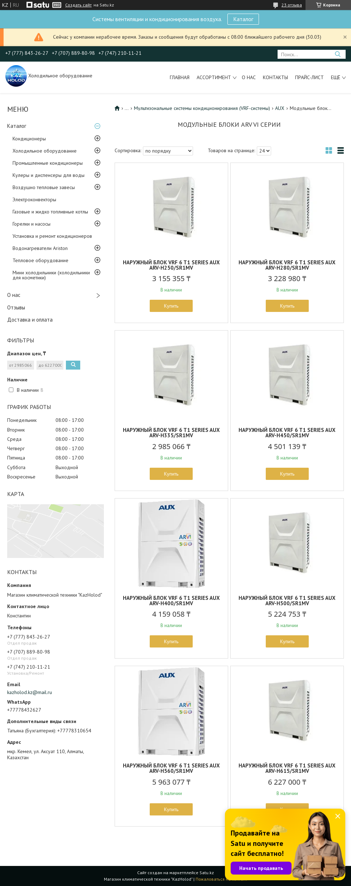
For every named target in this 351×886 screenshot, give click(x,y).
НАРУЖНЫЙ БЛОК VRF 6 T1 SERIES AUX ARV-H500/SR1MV (287, 600)
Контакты (275, 77)
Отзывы (16, 307)
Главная (179, 77)
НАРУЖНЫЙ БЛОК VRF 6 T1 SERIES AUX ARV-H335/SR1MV (171, 432)
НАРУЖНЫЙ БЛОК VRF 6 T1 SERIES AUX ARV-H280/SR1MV (287, 265)
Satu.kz (206, 872)
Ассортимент (214, 77)
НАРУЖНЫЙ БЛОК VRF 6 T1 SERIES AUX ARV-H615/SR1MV (287, 768)
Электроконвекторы (34, 199)
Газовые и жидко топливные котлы (50, 211)
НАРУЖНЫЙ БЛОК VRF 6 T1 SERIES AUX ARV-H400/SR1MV (171, 600)
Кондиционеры (29, 138)
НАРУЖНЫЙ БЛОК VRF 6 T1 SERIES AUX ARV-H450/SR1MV (287, 432)
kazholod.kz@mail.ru (29, 692)
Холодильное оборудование (45, 151)
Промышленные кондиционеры (48, 163)
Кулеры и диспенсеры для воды (49, 175)
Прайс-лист (309, 77)
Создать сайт (78, 5)
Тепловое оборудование (40, 260)
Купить (171, 306)
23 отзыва (292, 5)
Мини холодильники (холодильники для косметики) (51, 275)
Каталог (243, 19)
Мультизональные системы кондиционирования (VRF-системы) (202, 108)
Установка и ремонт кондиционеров (52, 236)
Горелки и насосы (32, 224)
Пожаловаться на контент (221, 879)
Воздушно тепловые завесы (44, 187)
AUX (279, 108)
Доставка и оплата (30, 319)
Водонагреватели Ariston (40, 248)
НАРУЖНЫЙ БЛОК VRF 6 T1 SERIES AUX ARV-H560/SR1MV (171, 768)
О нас (249, 77)
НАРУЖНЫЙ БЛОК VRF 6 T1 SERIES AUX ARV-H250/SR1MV (171, 265)
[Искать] (338, 54)
